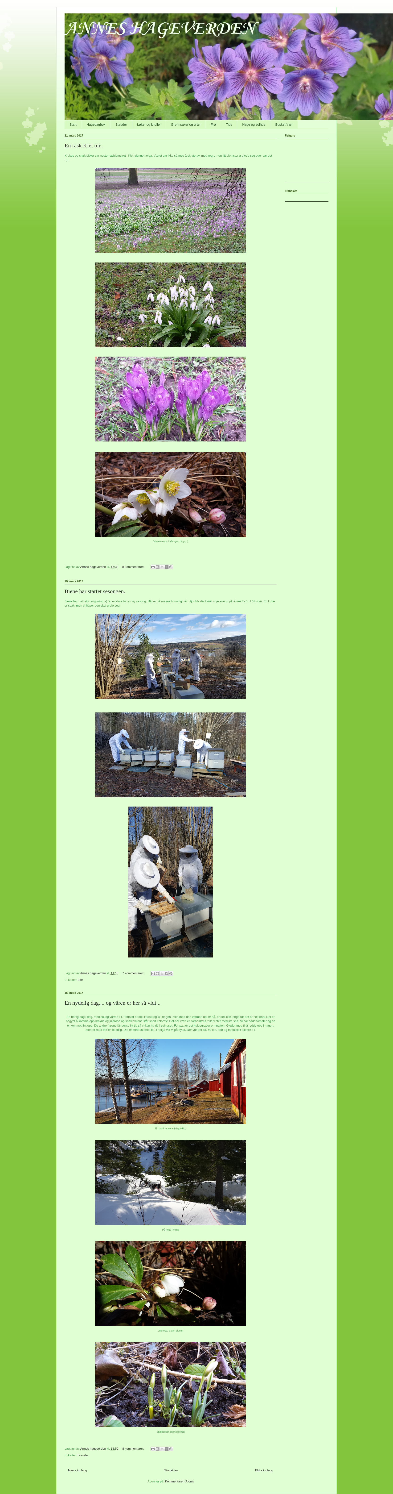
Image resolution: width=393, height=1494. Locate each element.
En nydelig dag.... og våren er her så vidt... (112, 1003)
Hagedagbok (96, 124)
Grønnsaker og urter (186, 124)
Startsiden (171, 1470)
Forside (83, 1455)
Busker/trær (283, 124)
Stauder (121, 124)
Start (73, 124)
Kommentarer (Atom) (179, 1481)
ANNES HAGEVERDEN (160, 29)
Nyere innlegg (77, 1470)
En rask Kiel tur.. (84, 145)
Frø (213, 124)
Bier (80, 980)
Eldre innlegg (264, 1470)
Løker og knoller (149, 124)
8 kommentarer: (133, 567)
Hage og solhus (253, 124)
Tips (229, 124)
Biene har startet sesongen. (95, 591)
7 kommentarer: (133, 973)
